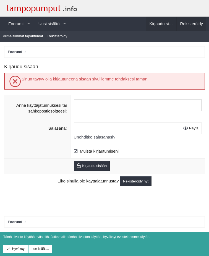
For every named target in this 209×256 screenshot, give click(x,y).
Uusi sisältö (49, 23)
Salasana (57, 128)
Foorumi (15, 23)
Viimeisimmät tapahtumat (23, 36)
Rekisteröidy (57, 36)
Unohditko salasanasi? (95, 137)
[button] (28, 24)
